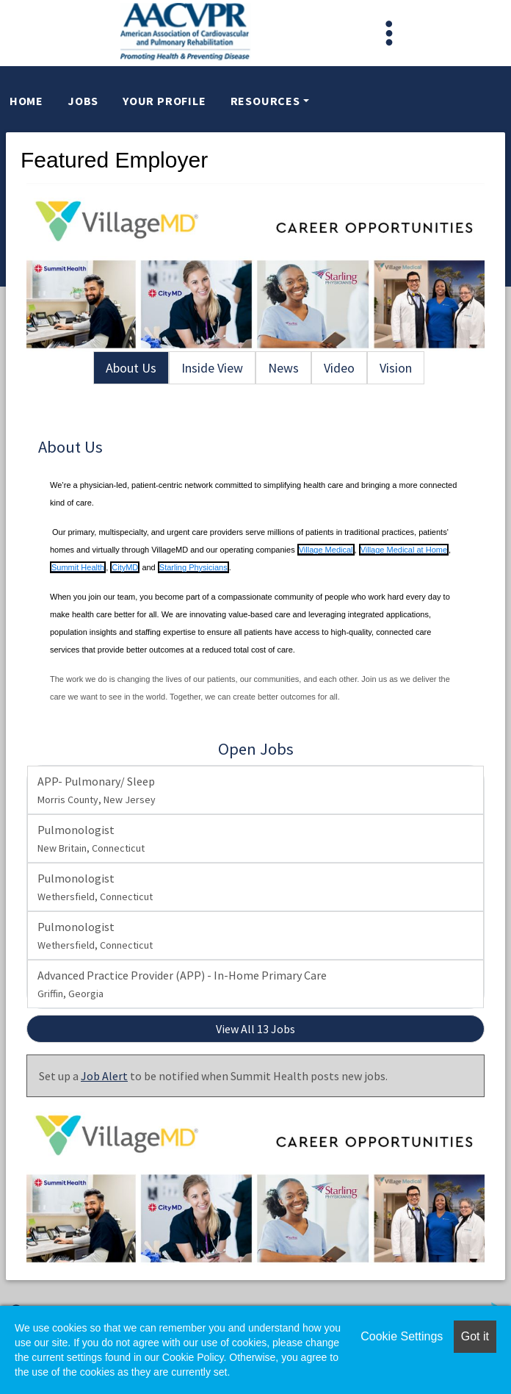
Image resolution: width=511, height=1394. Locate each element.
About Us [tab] (131, 367)
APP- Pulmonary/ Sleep (96, 790)
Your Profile (164, 100)
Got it (475, 1336)
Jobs (83, 100)
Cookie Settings (401, 1336)
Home (26, 100)
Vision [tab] (396, 367)
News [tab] (283, 367)
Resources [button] (265, 100)
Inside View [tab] (212, 367)
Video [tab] (339, 367)
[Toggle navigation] (389, 33)
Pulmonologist (91, 838)
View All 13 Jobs (255, 1028)
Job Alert (104, 1075)
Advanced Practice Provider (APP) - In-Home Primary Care (182, 984)
